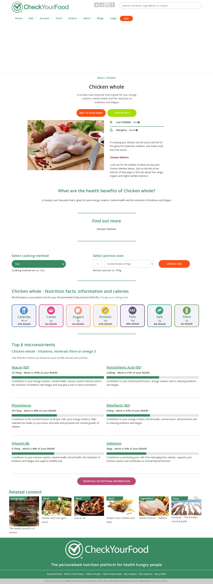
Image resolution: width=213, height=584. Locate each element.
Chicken (111, 77)
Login (113, 18)
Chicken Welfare (106, 229)
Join (126, 18)
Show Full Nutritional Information (106, 481)
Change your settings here (114, 297)
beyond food (54, 574)
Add (31, 18)
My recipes (130, 574)
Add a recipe (93, 574)
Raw (17, 263)
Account (44, 18)
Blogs (100, 18)
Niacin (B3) (20, 367)
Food (59, 18)
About (87, 18)
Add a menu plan (112, 574)
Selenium (113, 443)
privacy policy (58, 581)
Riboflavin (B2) (118, 405)
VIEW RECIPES (122, 112)
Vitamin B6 (20, 443)
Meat (100, 77)
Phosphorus (21, 405)
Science (72, 18)
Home (18, 18)
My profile (160, 574)
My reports (145, 574)
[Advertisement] (106, 47)
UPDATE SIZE (174, 263)
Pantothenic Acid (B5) (123, 367)
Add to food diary (91, 112)
